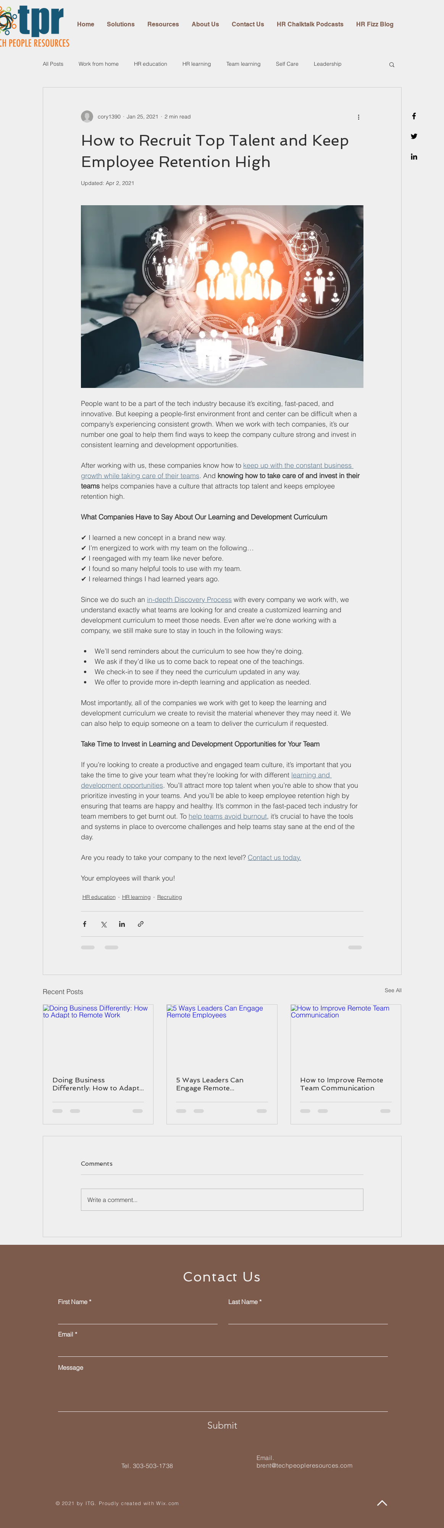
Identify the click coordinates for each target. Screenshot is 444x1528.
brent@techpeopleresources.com (305, 1465)
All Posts (53, 63)
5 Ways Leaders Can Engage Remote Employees (210, 1084)
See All (393, 990)
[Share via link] (140, 924)
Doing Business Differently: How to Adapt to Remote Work (95, 1084)
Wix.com (167, 1503)
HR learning (196, 63)
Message (70, 1367)
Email (65, 1334)
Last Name (243, 1302)
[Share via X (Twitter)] (103, 924)
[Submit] (222, 1425)
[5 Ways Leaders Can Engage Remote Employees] (222, 1036)
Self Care (287, 63)
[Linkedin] (414, 156)
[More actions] (358, 116)
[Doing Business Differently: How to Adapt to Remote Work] (98, 1036)
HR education (150, 63)
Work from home (99, 63)
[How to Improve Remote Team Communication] (346, 1036)
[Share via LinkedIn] (122, 924)
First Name (72, 1302)
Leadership (328, 63)
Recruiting (169, 897)
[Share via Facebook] (84, 924)
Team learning (243, 63)
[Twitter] (414, 136)
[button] (392, 64)
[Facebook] (414, 116)
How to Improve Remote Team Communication (341, 1084)
